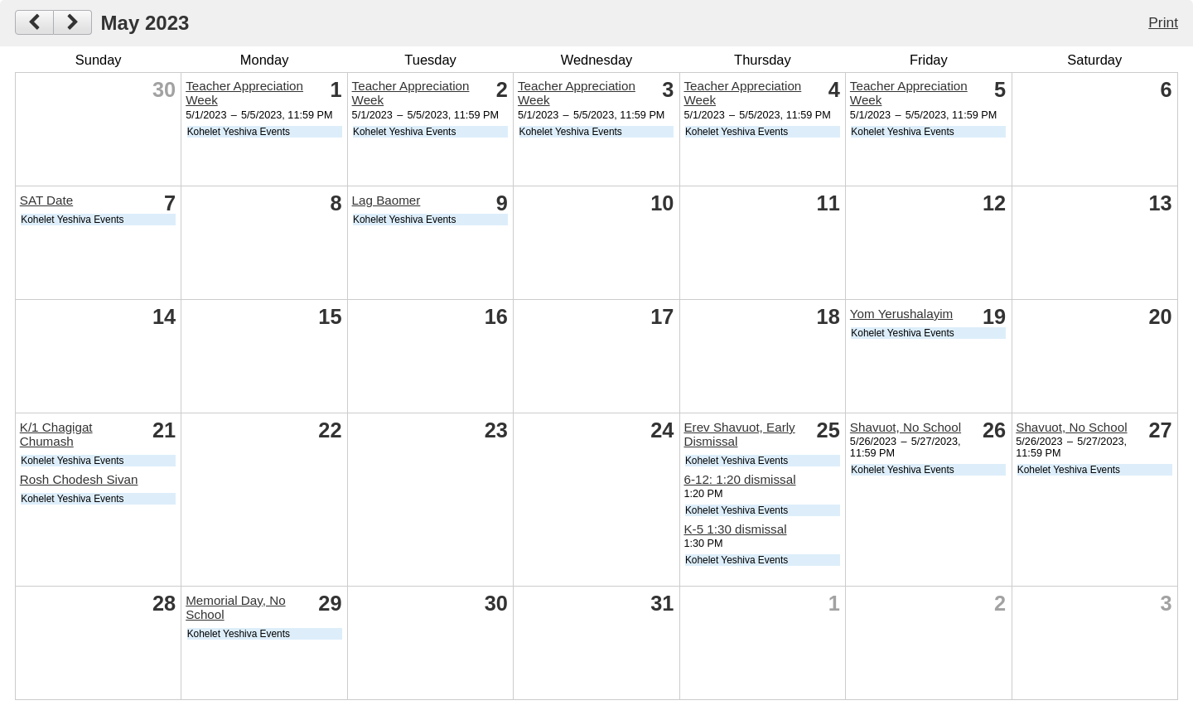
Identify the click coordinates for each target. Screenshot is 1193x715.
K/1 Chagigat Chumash (56, 434)
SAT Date (46, 200)
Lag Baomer (386, 200)
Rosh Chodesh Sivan (79, 479)
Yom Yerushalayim (901, 314)
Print (1163, 22)
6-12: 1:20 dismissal (739, 479)
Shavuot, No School (905, 427)
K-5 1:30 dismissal (734, 529)
